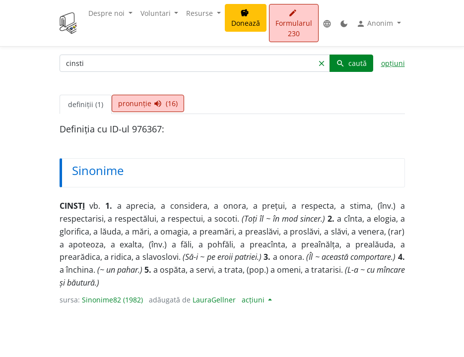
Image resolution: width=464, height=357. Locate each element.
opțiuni (393, 63)
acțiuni (254, 299)
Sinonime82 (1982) (112, 299)
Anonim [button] (375, 23)
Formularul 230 (293, 23)
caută (351, 63)
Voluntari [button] (156, 13)
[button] (327, 23)
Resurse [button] (200, 13)
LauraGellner (214, 299)
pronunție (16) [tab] (148, 103)
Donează (245, 18)
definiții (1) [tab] (85, 104)
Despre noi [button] (107, 13)
